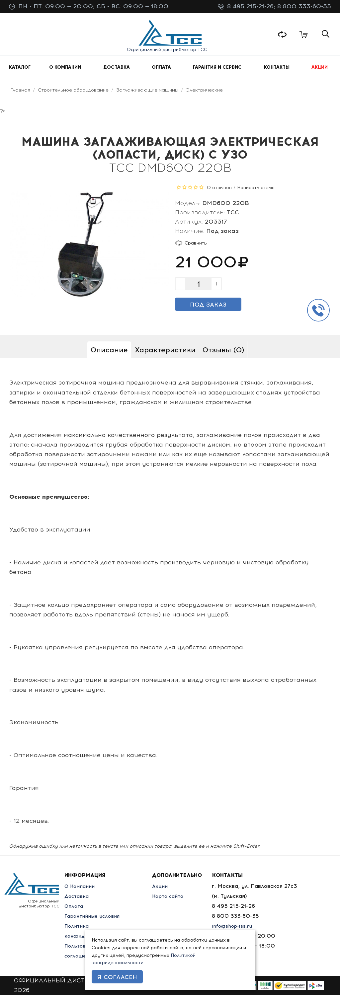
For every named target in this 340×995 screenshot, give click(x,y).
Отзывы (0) (223, 350)
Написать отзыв (256, 187)
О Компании (81, 886)
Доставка (77, 896)
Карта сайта (173, 896)
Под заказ (208, 304)
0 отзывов (219, 187)
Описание (109, 350)
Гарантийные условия (94, 916)
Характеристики (165, 350)
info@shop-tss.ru (238, 926)
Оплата (74, 906)
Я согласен (117, 977)
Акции (164, 886)
